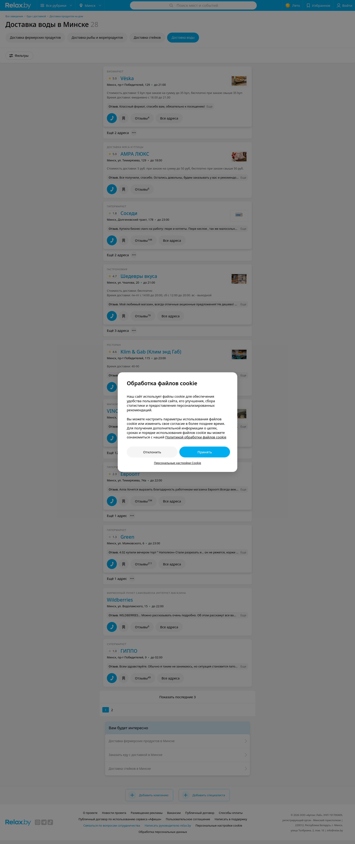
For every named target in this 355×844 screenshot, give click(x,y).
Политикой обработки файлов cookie (195, 437)
